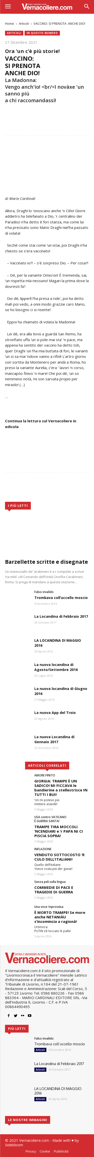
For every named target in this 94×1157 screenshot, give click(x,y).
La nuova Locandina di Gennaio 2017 (54, 739)
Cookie (45, 1151)
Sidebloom (14, 1144)
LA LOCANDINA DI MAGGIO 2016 (57, 1091)
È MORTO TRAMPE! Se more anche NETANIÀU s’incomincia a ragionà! (59, 917)
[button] (86, 7)
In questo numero (42, 33)
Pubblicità (61, 1151)
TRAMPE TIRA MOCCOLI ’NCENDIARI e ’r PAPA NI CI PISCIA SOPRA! (58, 831)
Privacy (31, 1151)
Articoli (24, 23)
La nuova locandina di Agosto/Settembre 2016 (56, 667)
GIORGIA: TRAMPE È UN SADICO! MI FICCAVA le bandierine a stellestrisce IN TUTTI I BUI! (60, 787)
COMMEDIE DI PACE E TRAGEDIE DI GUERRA (53, 889)
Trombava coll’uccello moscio (61, 597)
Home (9, 23)
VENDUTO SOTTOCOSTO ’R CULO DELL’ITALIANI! (59, 857)
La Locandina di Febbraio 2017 (61, 616)
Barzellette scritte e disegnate (46, 561)
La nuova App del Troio (55, 712)
